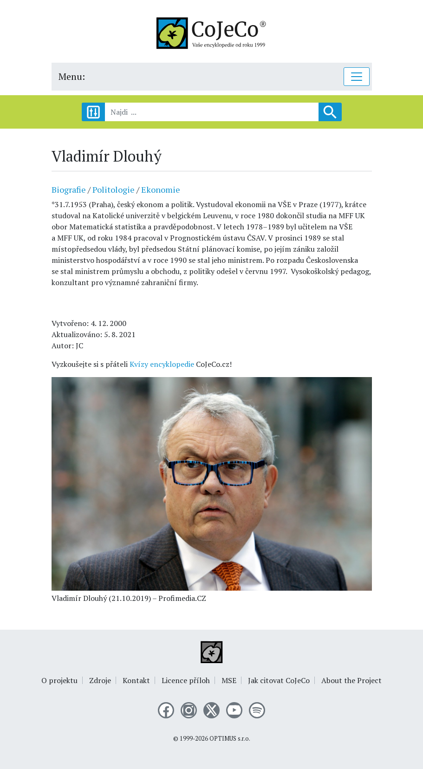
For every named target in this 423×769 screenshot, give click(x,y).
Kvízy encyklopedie (162, 364)
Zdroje (100, 680)
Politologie (113, 189)
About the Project (351, 680)
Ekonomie (160, 189)
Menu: (72, 76)
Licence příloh (186, 680)
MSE (228, 680)
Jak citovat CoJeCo (279, 680)
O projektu (59, 680)
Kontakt (136, 680)
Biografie (69, 189)
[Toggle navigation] (357, 76)
